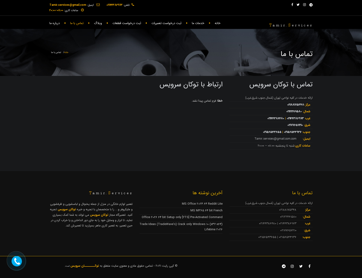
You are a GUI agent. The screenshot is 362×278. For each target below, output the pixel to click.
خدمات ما (198, 23)
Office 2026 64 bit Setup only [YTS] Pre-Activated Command (182, 217)
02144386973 (295, 118)
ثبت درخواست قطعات (126, 23)
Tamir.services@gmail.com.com (275, 138)
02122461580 (294, 111)
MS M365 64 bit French (206, 210)
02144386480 (275, 118)
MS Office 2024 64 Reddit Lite (202, 203)
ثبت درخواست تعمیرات (166, 23)
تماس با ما (77, 23)
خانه (217, 23)
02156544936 (293, 132)
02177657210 (295, 125)
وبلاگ (98, 23)
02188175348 (295, 104)
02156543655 (272, 132)
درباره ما (54, 23)
